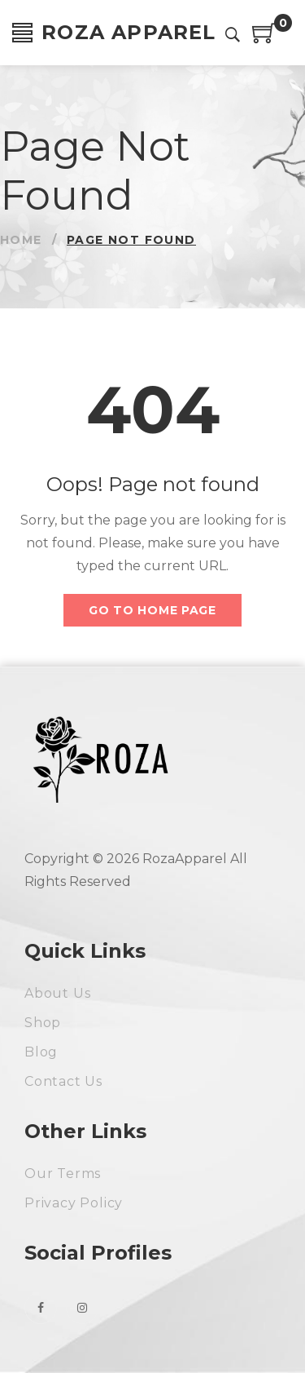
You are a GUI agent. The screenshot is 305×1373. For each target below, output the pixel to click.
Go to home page (152, 610)
